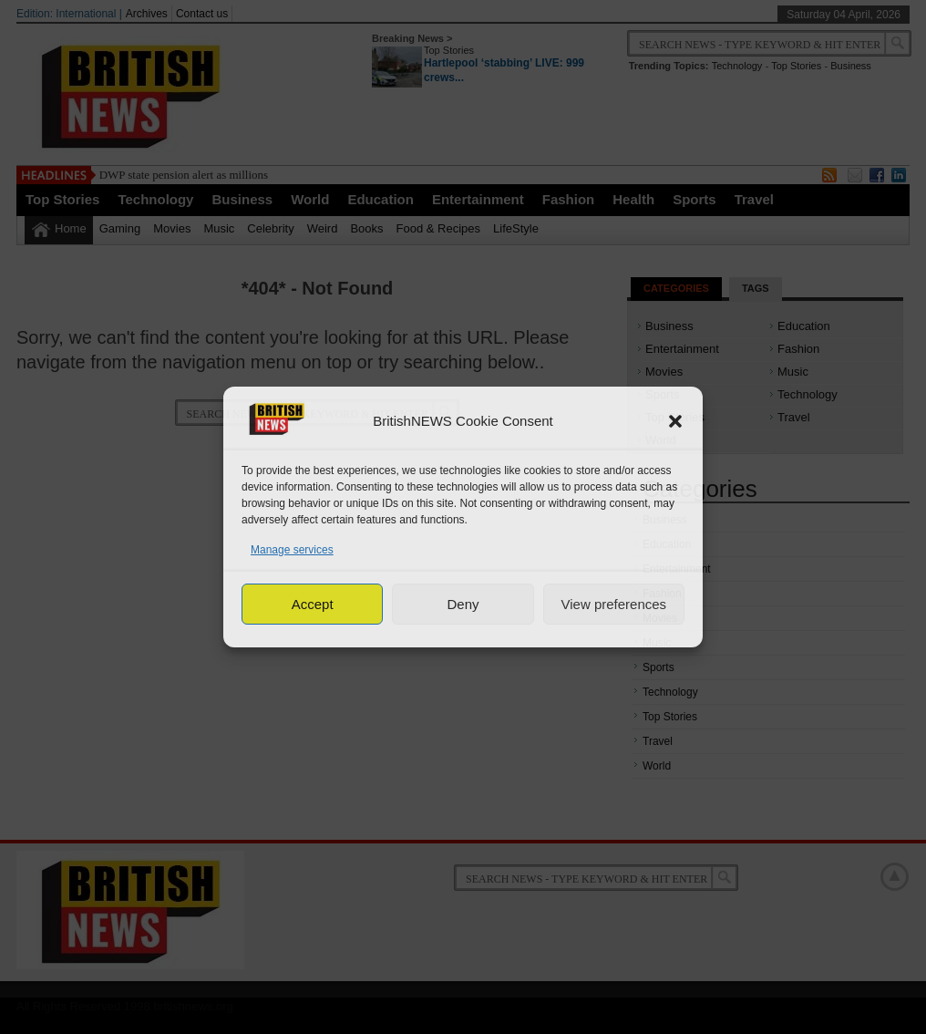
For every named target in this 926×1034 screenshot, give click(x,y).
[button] (675, 421)
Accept (313, 604)
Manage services (292, 549)
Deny (462, 604)
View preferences (614, 604)
